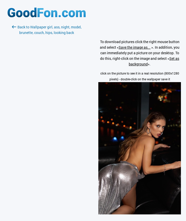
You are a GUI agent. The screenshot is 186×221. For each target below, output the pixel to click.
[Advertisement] (46, 95)
